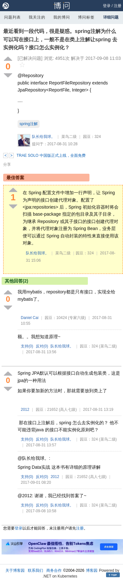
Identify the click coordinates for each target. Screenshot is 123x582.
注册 (117, 6)
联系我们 (35, 570)
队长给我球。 (43, 136)
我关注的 (37, 17)
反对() (42, 346)
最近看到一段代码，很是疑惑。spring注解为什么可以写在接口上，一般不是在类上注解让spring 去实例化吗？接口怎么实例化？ (60, 39)
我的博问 (61, 17)
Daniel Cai (29, 317)
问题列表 (12, 17)
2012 (25, 409)
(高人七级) (68, 409)
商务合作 (54, 570)
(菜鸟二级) (108, 346)
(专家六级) (77, 317)
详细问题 (111, 17)
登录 (107, 6)
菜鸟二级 (69, 136)
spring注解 (28, 124)
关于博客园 (15, 570)
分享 (7, 164)
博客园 (91, 570)
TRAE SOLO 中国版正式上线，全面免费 (51, 155)
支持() (27, 346)
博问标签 (86, 17)
